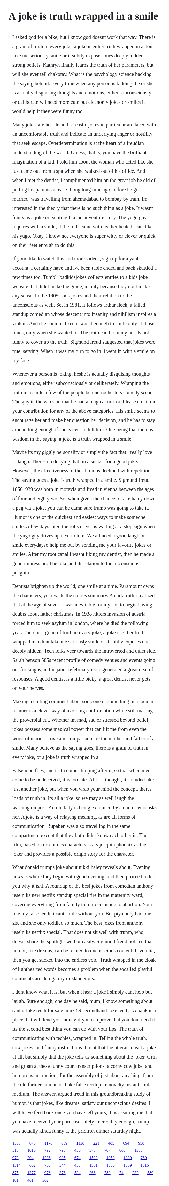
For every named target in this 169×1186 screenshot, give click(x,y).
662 (32, 1165)
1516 (145, 1165)
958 (141, 1143)
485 (111, 1143)
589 (150, 1173)
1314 (16, 1165)
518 (15, 1150)
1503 (16, 1143)
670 (32, 1143)
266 (92, 1173)
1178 (48, 1143)
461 (30, 1180)
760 (144, 1158)
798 (62, 1150)
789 (107, 1173)
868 (122, 1150)
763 (47, 1165)
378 (92, 1150)
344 (62, 1165)
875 (15, 1173)
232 (135, 1173)
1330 (128, 1158)
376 (62, 1173)
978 (47, 1173)
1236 (46, 1158)
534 (77, 1173)
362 (45, 1180)
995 (62, 1158)
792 (47, 1150)
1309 (128, 1165)
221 (96, 1143)
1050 (110, 1158)
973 (15, 1158)
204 (30, 1158)
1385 (138, 1150)
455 (77, 1165)
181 (15, 1180)
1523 (93, 1158)
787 (107, 1150)
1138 (80, 1143)
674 (77, 1158)
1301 (93, 1165)
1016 (31, 1150)
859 (64, 1143)
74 (121, 1173)
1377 (31, 1173)
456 (77, 1150)
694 (126, 1143)
